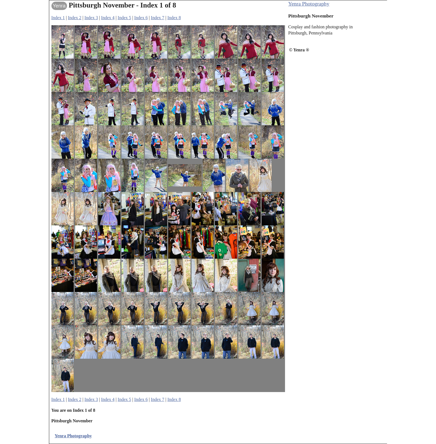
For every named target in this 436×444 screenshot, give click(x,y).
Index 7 (157, 17)
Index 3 (91, 17)
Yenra (59, 6)
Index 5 (124, 17)
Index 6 (141, 17)
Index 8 (174, 17)
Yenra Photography (309, 4)
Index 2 (74, 17)
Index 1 (58, 17)
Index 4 (107, 17)
